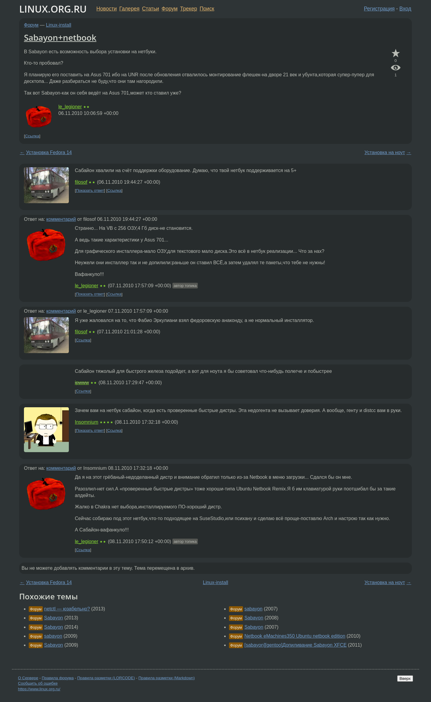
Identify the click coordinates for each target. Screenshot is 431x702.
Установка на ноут (385, 152)
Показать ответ (90, 190)
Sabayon (53, 617)
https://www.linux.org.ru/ (39, 689)
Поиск (207, 9)
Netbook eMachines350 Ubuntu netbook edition (294, 636)
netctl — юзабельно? (67, 608)
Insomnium (86, 422)
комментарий (61, 219)
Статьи (150, 9)
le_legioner (70, 106)
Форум (169, 9)
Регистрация (379, 9)
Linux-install (58, 25)
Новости (106, 9)
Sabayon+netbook (60, 37)
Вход (405, 9)
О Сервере (28, 678)
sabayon (53, 636)
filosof (81, 182)
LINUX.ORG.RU (53, 8)
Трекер (188, 9)
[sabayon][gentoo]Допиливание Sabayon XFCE (295, 645)
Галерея (129, 9)
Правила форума (58, 678)
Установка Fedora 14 (49, 152)
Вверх (405, 678)
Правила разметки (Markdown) (166, 678)
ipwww (82, 382)
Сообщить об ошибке (38, 683)
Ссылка (32, 136)
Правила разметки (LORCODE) (106, 678)
